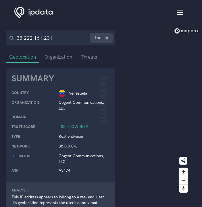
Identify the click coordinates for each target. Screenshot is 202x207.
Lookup (101, 37)
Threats (89, 57)
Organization (58, 57)
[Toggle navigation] (180, 12)
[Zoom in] (183, 172)
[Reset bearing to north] (183, 188)
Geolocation (22, 57)
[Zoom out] (183, 180)
